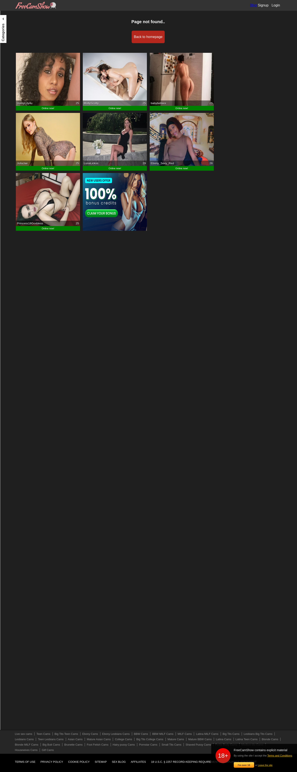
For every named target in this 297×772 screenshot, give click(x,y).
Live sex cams (12, 23)
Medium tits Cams (15, 269)
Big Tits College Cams (18, 150)
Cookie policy (79, 761)
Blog (253, 5)
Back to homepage (170, 37)
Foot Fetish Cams (15, 221)
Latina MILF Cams (15, 86)
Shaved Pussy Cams (17, 253)
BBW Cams (11, 63)
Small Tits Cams (14, 245)
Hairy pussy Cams (15, 229)
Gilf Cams (9, 285)
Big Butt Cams (12, 206)
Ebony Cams (11, 47)
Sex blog (119, 761)
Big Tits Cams (12, 94)
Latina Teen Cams (15, 182)
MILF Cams (11, 79)
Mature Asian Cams (16, 134)
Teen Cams (10, 31)
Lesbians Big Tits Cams (19, 102)
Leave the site (265, 765)
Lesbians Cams (13, 110)
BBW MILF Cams (14, 71)
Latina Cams (11, 174)
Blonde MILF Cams (16, 198)
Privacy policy (52, 761)
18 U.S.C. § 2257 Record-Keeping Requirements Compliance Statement (203, 761)
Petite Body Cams (15, 261)
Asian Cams (11, 126)
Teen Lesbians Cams (17, 118)
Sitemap (101, 761)
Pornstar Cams (13, 237)
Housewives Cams (15, 277)
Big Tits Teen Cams (16, 39)
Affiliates (138, 761)
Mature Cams (12, 158)
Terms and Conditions (279, 755)
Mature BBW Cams (16, 166)
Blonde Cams (12, 190)
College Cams (12, 142)
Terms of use (25, 761)
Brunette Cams (13, 214)
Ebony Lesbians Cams (18, 55)
